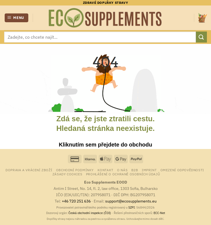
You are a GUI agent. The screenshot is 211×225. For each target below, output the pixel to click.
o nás (122, 170)
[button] (17, 17)
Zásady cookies (67, 174)
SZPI (131, 207)
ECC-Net (159, 213)
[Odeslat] (201, 37)
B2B (134, 170)
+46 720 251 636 (76, 201)
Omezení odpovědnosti (182, 170)
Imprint (149, 170)
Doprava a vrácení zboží (28, 170)
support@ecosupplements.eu (131, 201)
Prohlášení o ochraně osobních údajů (123, 174)
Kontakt (105, 170)
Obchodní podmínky (75, 170)
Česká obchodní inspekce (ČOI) (89, 213)
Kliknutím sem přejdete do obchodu (105, 145)
